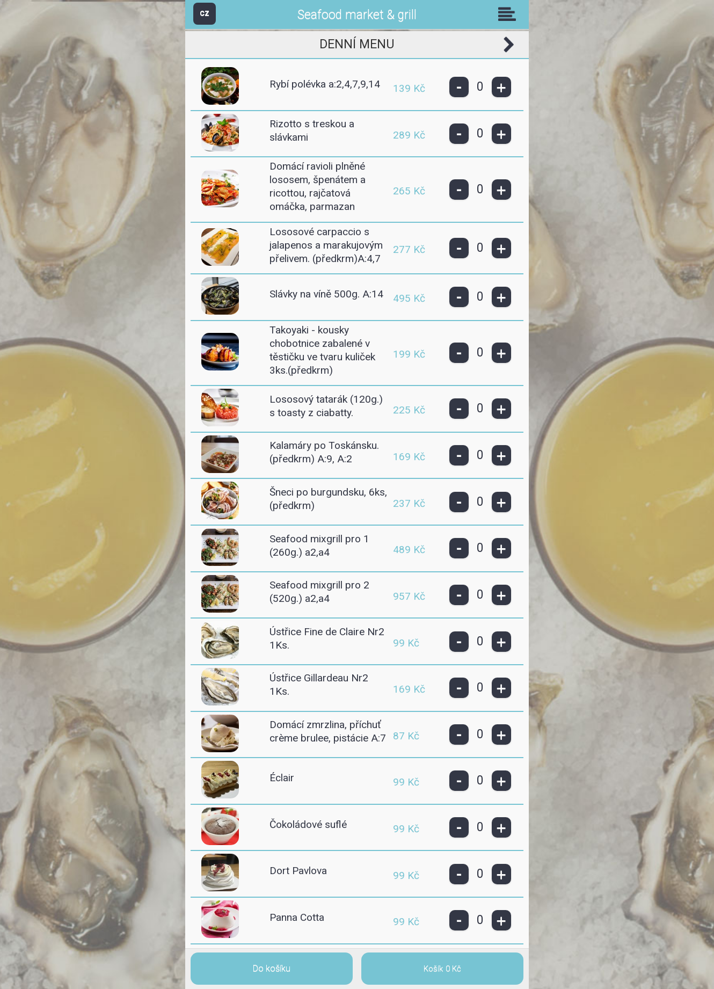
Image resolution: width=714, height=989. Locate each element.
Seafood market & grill (357, 15)
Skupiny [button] (509, 14)
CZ (204, 13)
